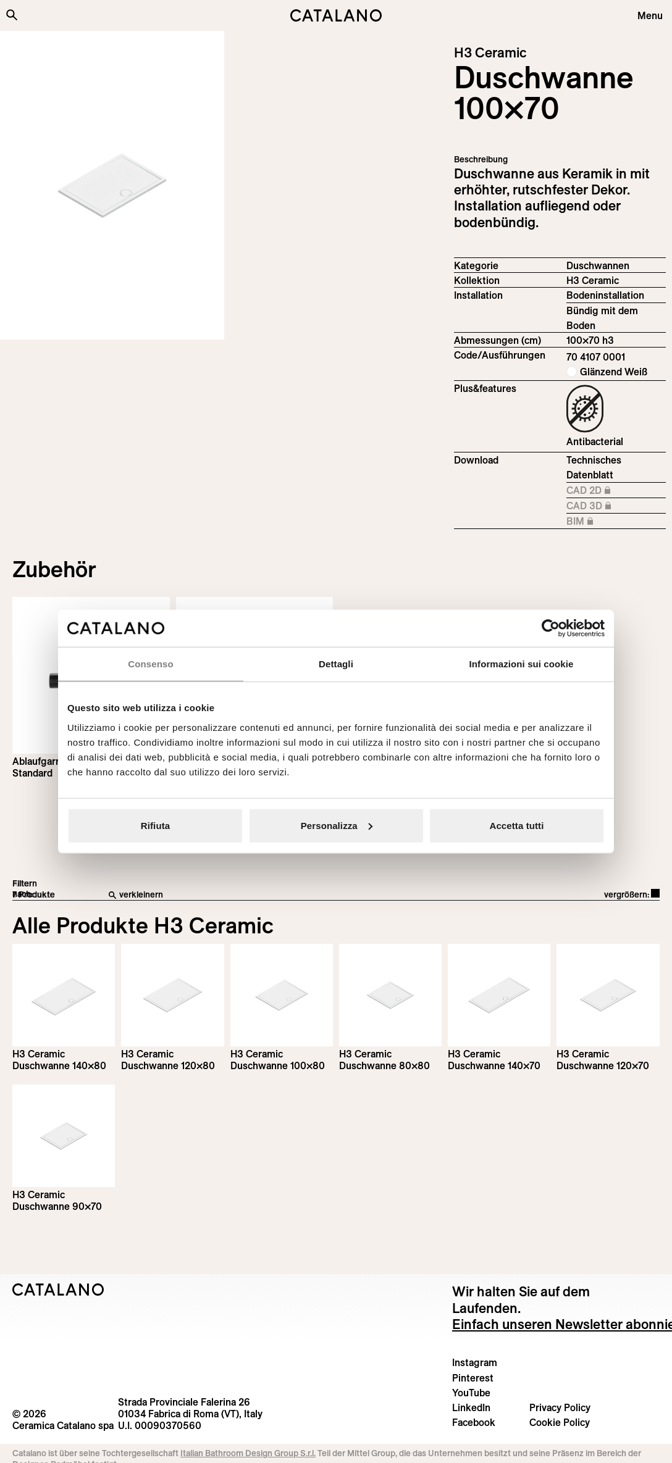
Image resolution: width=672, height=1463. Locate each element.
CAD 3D (616, 506)
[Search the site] (11, 14)
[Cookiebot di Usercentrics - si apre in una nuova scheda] (551, 628)
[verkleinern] (252, 895)
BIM (616, 521)
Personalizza (336, 825)
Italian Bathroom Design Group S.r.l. (248, 1453)
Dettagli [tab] (336, 664)
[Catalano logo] (336, 15)
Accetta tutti (517, 825)
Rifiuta (155, 825)
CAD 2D (616, 491)
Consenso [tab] (150, 664)
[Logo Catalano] (58, 1289)
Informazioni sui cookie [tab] (521, 664)
